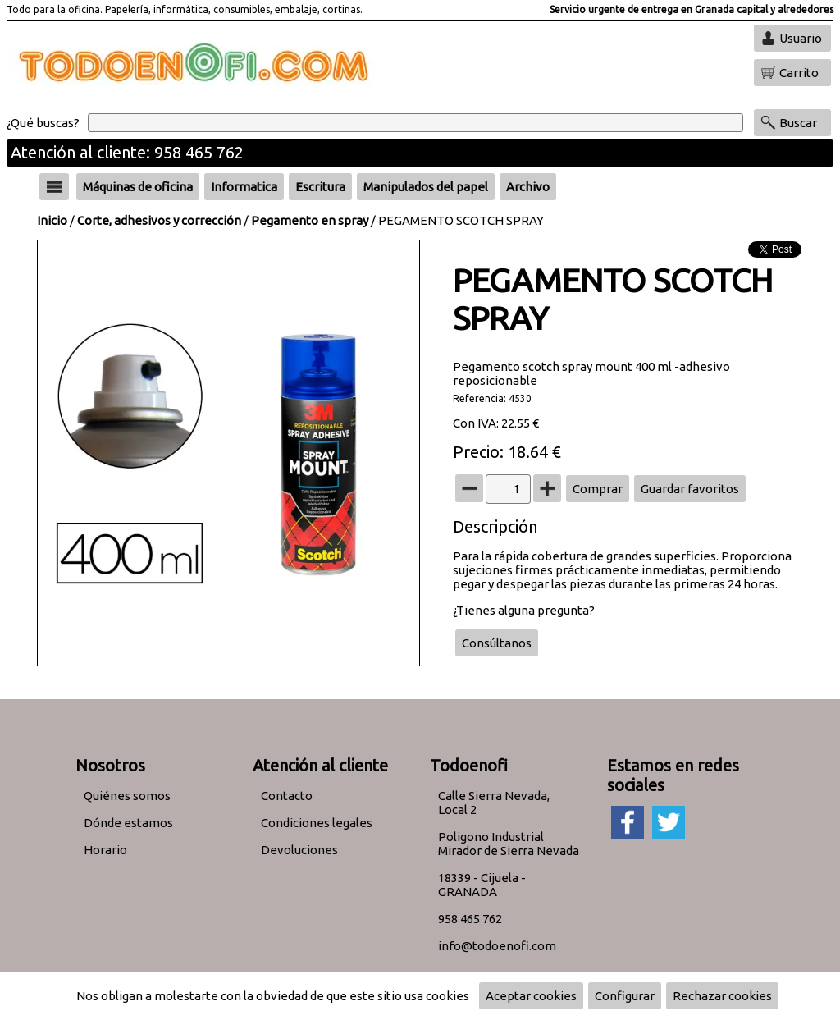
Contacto (287, 796)
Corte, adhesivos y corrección (159, 220)
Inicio (52, 220)
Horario (105, 850)
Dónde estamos (128, 823)
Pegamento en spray (309, 220)
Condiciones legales (316, 823)
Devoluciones (299, 850)
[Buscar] (415, 122)
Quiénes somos (127, 796)
